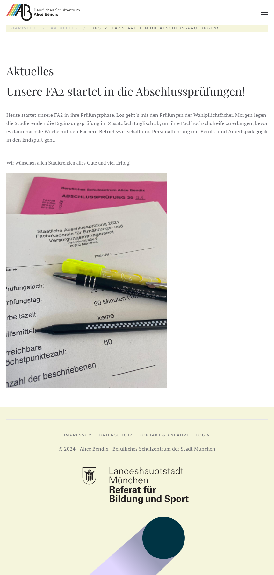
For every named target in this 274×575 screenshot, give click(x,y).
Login (203, 435)
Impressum (78, 435)
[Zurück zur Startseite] (43, 12)
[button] (264, 12)
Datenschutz (116, 435)
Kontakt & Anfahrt (164, 435)
